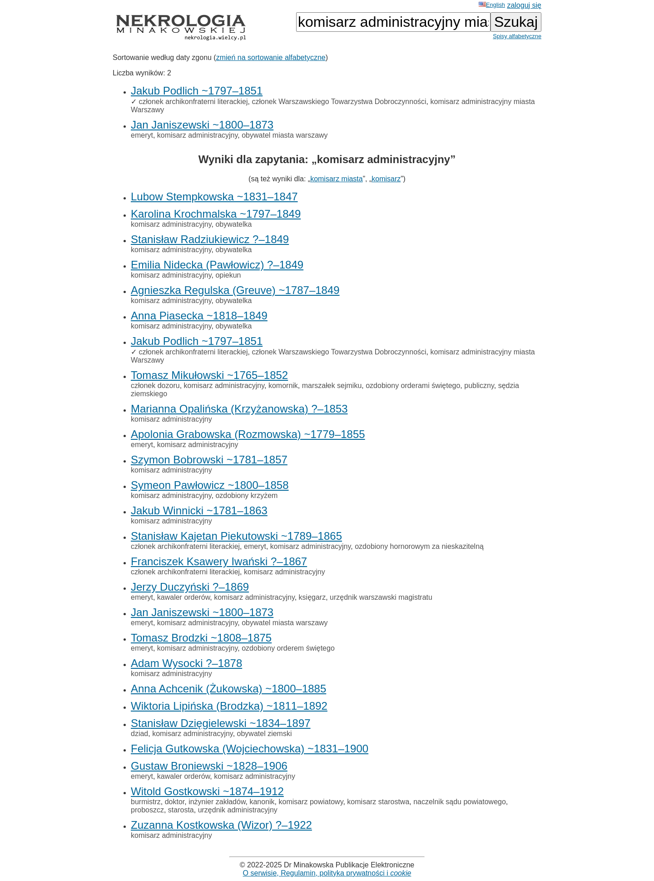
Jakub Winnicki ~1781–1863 (199, 510)
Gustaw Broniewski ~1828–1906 (209, 766)
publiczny (479, 385)
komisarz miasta (336, 179)
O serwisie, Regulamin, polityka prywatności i (327, 873)
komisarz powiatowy (311, 802)
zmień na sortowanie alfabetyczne (271, 57)
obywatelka (233, 224)
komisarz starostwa (378, 802)
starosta (181, 810)
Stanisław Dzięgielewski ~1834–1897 (221, 723)
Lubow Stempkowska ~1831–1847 (214, 196)
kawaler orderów (183, 597)
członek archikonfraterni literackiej (193, 101)
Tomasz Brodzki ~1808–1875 (201, 638)
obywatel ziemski (264, 733)
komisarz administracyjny (197, 135)
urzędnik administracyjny (237, 810)
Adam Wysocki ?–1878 (186, 663)
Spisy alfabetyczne (517, 36)
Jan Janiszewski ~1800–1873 (202, 125)
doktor (175, 802)
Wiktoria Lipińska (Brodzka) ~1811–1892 (229, 706)
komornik (283, 385)
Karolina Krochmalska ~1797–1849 (216, 214)
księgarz (312, 597)
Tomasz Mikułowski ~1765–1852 (209, 375)
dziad (139, 733)
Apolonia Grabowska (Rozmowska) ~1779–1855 (248, 434)
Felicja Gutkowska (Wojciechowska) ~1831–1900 (249, 748)
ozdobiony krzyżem (246, 495)
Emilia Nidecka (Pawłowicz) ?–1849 (217, 265)
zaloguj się (524, 5)
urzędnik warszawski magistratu (381, 597)
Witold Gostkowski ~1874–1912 (207, 791)
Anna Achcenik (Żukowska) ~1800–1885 (228, 688)
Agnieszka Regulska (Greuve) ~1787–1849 (235, 290)
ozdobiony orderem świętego (288, 648)
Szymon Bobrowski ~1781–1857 (209, 459)
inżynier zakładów (216, 802)
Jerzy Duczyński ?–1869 (190, 587)
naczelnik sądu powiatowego (459, 802)
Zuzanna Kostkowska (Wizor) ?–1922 (221, 825)
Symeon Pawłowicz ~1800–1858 (210, 485)
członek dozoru (155, 385)
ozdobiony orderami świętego (413, 385)
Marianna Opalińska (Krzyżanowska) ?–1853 (239, 409)
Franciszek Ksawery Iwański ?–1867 (219, 561)
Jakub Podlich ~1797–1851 (197, 91)
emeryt (142, 135)
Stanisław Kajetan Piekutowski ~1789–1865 (236, 536)
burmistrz (146, 802)
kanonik (261, 802)
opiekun (228, 275)
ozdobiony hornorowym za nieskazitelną (419, 546)
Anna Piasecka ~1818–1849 (199, 315)
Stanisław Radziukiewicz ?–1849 (210, 239)
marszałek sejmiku (332, 385)
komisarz (386, 179)
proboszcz (147, 810)
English (492, 4)
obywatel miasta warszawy (284, 135)
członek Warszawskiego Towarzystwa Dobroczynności (339, 101)
